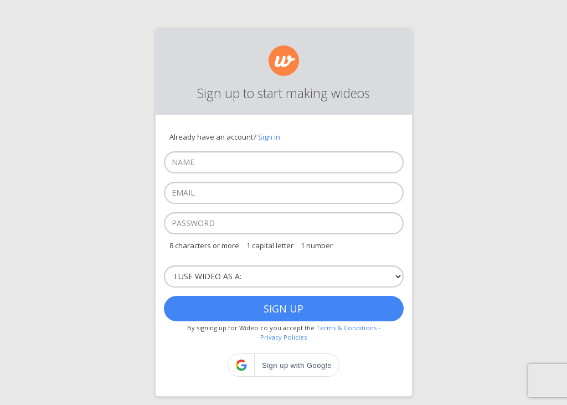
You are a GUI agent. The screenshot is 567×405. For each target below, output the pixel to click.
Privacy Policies (283, 337)
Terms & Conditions (346, 328)
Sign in (269, 137)
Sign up (283, 308)
